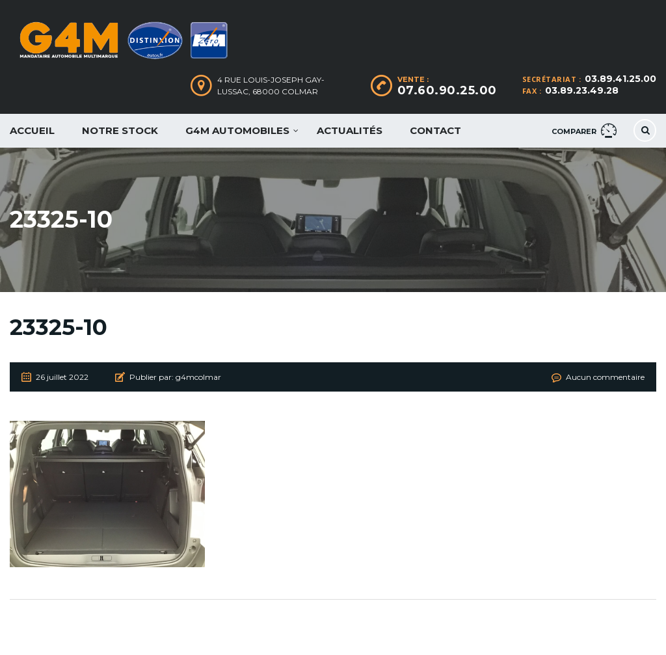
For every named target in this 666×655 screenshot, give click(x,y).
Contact (435, 130)
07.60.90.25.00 (447, 90)
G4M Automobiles (237, 130)
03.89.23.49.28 (582, 90)
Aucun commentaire (605, 377)
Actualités (349, 130)
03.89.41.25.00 (620, 79)
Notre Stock (120, 130)
